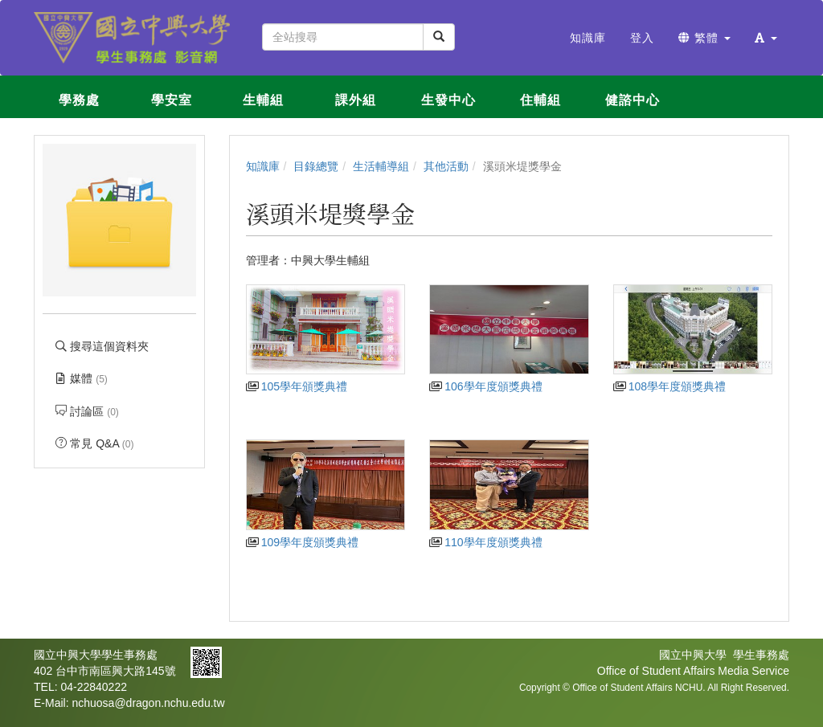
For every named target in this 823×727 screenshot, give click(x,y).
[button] (766, 38)
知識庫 (263, 166)
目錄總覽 (315, 166)
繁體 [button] (704, 37)
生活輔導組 (381, 166)
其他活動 (446, 166)
